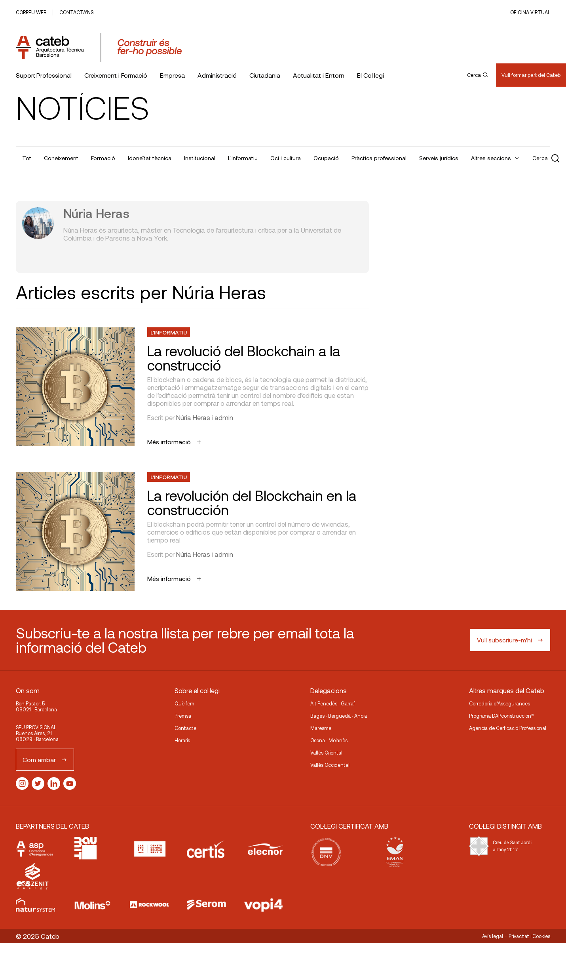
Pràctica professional (378, 158)
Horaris (182, 740)
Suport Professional (44, 75)
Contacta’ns (76, 12)
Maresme (320, 728)
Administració (217, 75)
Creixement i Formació (115, 75)
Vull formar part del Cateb (530, 75)
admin (224, 417)
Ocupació (326, 158)
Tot (26, 158)
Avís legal (492, 936)
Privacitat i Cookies (529, 936)
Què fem (184, 703)
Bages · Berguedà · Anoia (338, 715)
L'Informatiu (243, 158)
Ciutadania (264, 75)
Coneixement (61, 158)
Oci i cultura (285, 158)
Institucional (199, 158)
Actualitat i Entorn (318, 75)
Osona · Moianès (329, 740)
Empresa (172, 75)
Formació (103, 158)
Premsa (183, 715)
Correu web (31, 12)
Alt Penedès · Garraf (332, 703)
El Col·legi (370, 75)
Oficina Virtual (530, 12)
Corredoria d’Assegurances (499, 703)
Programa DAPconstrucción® (501, 715)
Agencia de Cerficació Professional (507, 728)
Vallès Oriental (326, 752)
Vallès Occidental (329, 765)
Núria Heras (193, 417)
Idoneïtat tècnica (149, 158)
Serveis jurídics (438, 158)
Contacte (185, 728)
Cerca (477, 75)
